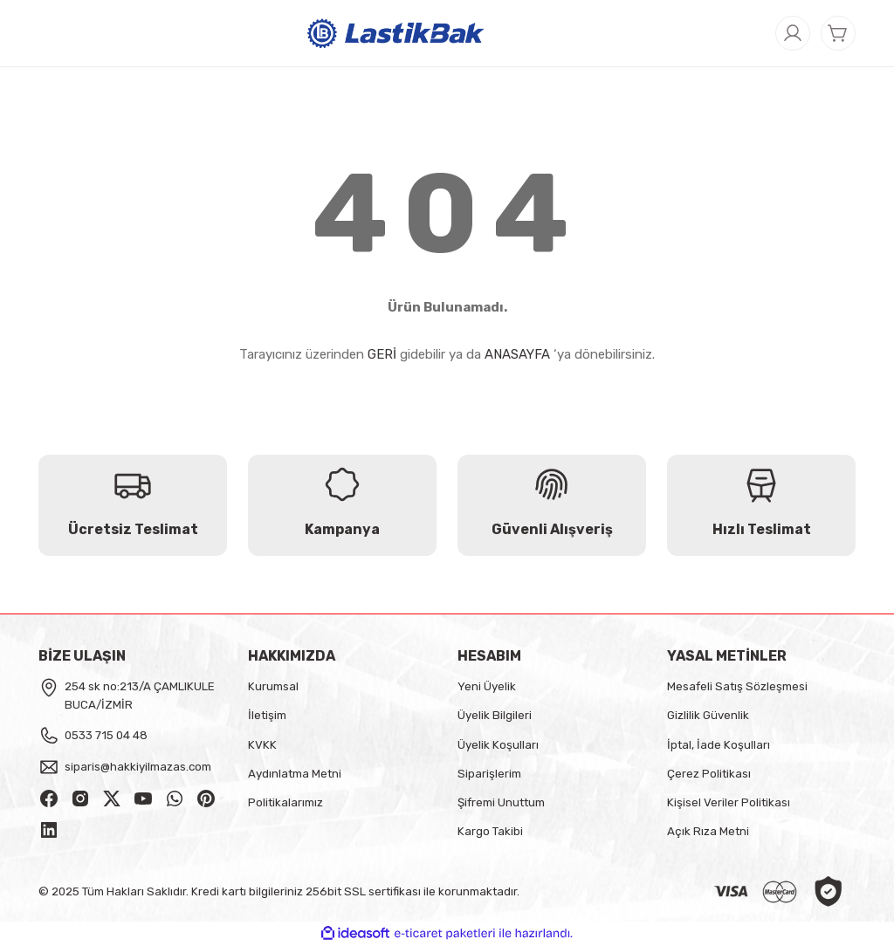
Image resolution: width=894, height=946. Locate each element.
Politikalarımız (285, 802)
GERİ (382, 354)
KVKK (262, 744)
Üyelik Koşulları (498, 744)
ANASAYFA (517, 354)
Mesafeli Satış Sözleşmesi (737, 686)
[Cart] (838, 33)
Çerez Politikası (709, 773)
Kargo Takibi (490, 831)
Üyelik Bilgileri (494, 715)
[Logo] (395, 32)
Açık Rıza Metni (708, 831)
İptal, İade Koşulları (718, 744)
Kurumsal (273, 686)
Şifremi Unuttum (501, 802)
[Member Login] (792, 33)
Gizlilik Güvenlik (708, 715)
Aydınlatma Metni (294, 773)
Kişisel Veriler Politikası (728, 802)
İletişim (267, 715)
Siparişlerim (489, 773)
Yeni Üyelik (486, 686)
